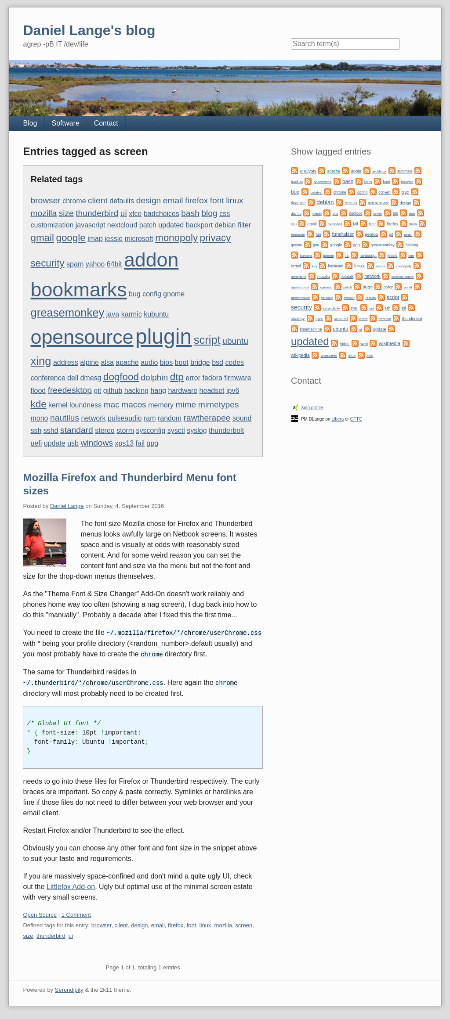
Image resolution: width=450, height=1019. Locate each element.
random (169, 418)
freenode (298, 235)
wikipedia (300, 355)
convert (384, 192)
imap (95, 238)
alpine (89, 362)
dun (412, 214)
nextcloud (122, 225)
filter (244, 225)
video (345, 344)
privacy (215, 237)
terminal (384, 319)
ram (150, 418)
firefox (196, 200)
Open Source (40, 913)
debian (225, 225)
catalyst (317, 192)
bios (166, 362)
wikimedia (389, 343)
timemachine (311, 329)
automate (405, 171)
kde (38, 404)
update (54, 443)
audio (149, 362)
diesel (317, 214)
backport (199, 225)
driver (377, 214)
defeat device (378, 203)
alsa (107, 362)
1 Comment (76, 913)
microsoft (139, 238)
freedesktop (70, 390)
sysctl (176, 430)
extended (335, 224)
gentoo (371, 234)
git (97, 390)
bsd (217, 362)
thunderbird (97, 213)
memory (161, 405)
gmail (42, 237)
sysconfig (151, 430)
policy (388, 287)
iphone (328, 256)
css (224, 213)
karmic (131, 314)
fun (318, 234)
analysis (308, 171)
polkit (408, 287)
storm (125, 430)
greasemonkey (67, 312)
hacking (136, 390)
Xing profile (312, 407)
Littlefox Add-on (71, 885)
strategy (298, 319)
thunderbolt (226, 430)
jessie (114, 238)
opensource (81, 337)
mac (111, 404)
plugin (163, 336)
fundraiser (343, 234)
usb (73, 443)
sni (371, 308)
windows (96, 442)
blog (209, 213)
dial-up (296, 214)
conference (47, 378)
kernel (58, 405)
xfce (135, 213)
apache (127, 362)
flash (413, 224)
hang (158, 390)
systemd (341, 319)
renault (349, 298)
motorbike (298, 277)
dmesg (90, 378)
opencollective (403, 277)
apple (356, 171)
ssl (403, 308)
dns (335, 214)
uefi (36, 443)
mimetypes (218, 404)
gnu (316, 245)
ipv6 (232, 390)
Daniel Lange (67, 506)
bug (135, 294)
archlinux (379, 171)
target (363, 319)
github (113, 390)
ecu (294, 224)
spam (74, 264)
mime (185, 404)
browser (45, 200)
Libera (337, 419)
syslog (197, 430)
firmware (237, 378)
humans (306, 256)
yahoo (95, 264)
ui (123, 213)
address (65, 362)
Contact (106, 123)
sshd (51, 430)
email (173, 200)
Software (66, 123)
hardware (182, 390)
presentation (300, 298)
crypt (405, 192)
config (151, 294)
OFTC (356, 419)
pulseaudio (125, 418)
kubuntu (156, 314)
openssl (326, 287)
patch (147, 225)
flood (38, 390)
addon (151, 259)
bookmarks (78, 289)
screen (243, 924)
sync (319, 319)
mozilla (43, 213)
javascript (90, 225)
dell (72, 378)
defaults (121, 201)
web (364, 344)
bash (190, 213)
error (192, 378)
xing (40, 361)
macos (133, 404)
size (66, 213)
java (112, 314)
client (98, 200)
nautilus (64, 417)
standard (76, 430)
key (314, 266)
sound (242, 418)
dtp (177, 376)
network (93, 418)
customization (51, 225)
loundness (85, 405)
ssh (35, 430)
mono (39, 418)
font (217, 200)
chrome (74, 201)
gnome (174, 294)
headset (212, 390)
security (47, 263)
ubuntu (235, 341)
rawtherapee (207, 417)
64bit (114, 264)
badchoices (161, 213)
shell (354, 308)
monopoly (176, 237)
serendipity (331, 308)
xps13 (124, 443)
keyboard (335, 266)
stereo (104, 430)
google (70, 237)
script (207, 340)
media (380, 266)
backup (297, 182)
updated (171, 225)
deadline (298, 203)
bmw (368, 182)
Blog (30, 123)
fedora (212, 378)
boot (182, 362)
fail (140, 443)
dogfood (121, 376)
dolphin (154, 377)
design (148, 200)
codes (234, 362)
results (371, 298)
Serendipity (69, 988)
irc (347, 255)
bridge (200, 362)
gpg (152, 443)
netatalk (347, 276)
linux (234, 200)
